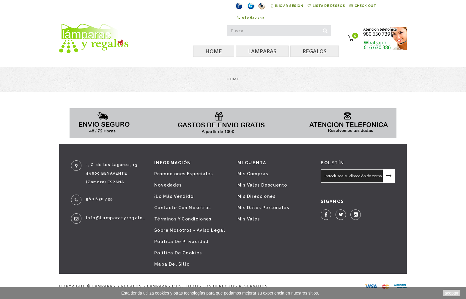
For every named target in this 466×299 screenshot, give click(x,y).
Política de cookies (178, 253)
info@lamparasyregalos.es (115, 217)
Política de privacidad (181, 241)
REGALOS (315, 51)
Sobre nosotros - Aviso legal (189, 230)
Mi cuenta (251, 162)
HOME (213, 51)
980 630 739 (250, 18)
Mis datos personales (263, 207)
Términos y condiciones (183, 219)
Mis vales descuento (262, 185)
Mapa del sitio (172, 264)
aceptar (452, 293)
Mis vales (248, 219)
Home (233, 79)
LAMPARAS (262, 51)
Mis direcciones (256, 196)
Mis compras (252, 173)
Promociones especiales (183, 173)
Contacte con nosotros (182, 207)
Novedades (168, 185)
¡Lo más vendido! (174, 196)
